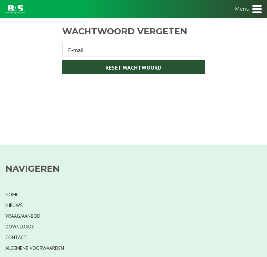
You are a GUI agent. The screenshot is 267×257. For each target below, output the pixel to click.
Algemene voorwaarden (34, 248)
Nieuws (14, 205)
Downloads (19, 226)
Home (12, 194)
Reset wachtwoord (133, 67)
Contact (16, 237)
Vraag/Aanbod (22, 216)
